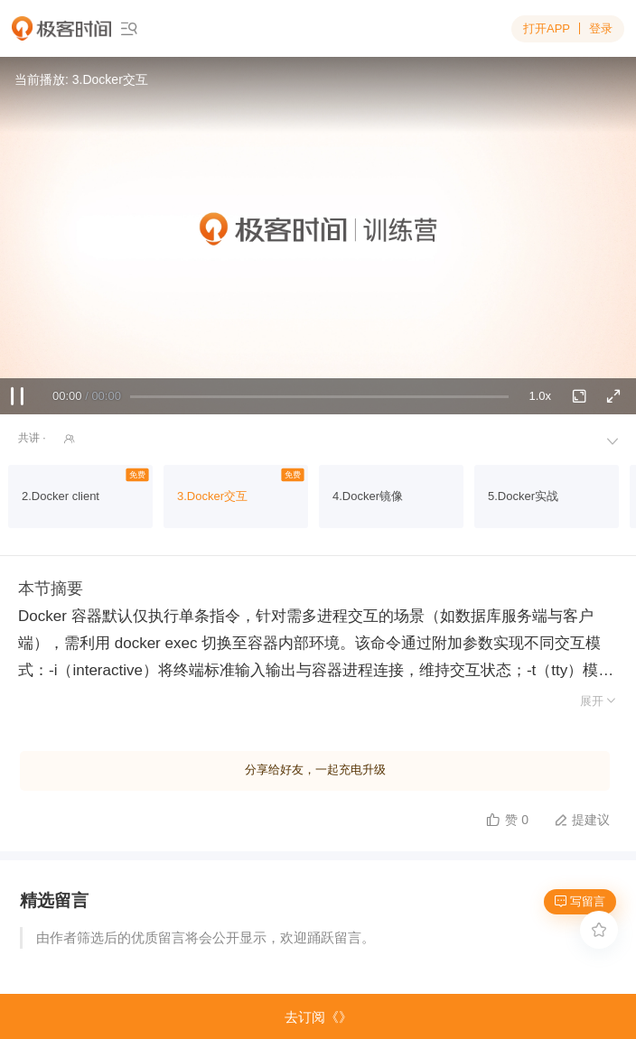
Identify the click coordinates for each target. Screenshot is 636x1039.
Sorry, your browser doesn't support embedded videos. (318, 235)
